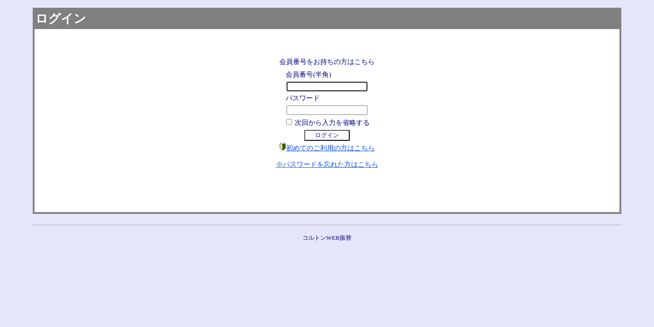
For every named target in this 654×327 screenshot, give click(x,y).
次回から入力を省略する (332, 122)
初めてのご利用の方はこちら (330, 148)
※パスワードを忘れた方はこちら (327, 164)
